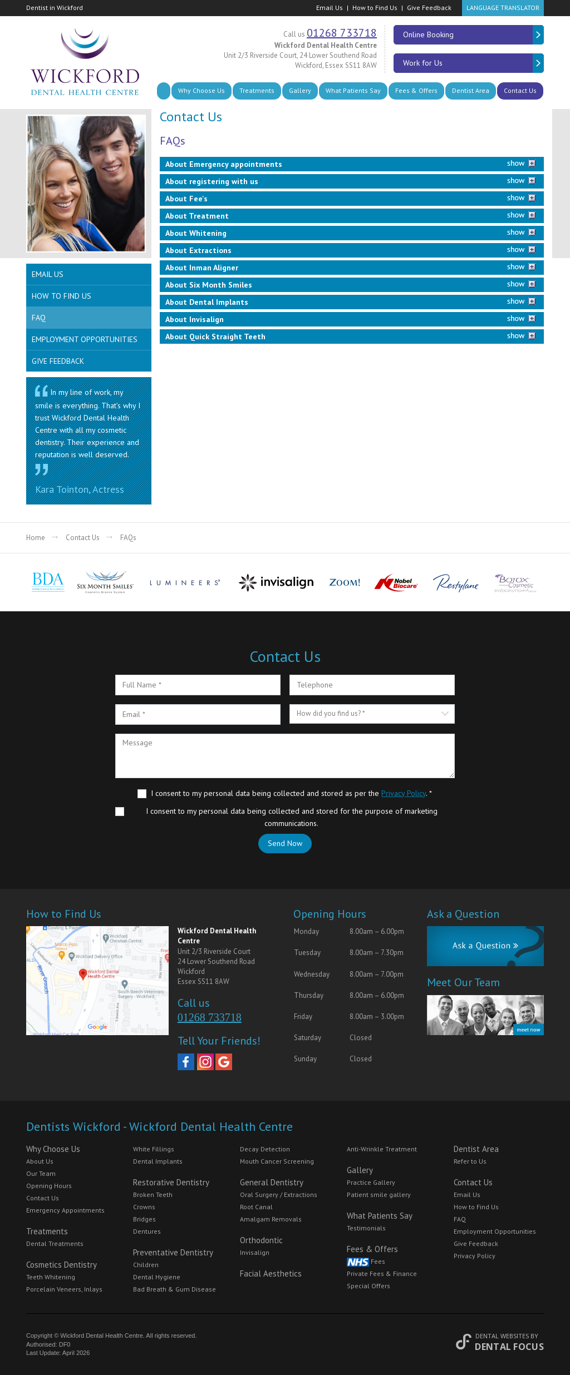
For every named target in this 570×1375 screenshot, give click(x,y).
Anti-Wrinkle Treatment (382, 1149)
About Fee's (186, 199)
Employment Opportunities (84, 339)
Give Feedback (429, 7)
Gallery (300, 90)
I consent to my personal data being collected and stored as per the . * (291, 793)
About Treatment (197, 216)
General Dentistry (271, 1182)
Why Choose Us (201, 90)
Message (285, 756)
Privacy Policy (403, 793)
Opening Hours (49, 1185)
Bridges (144, 1219)
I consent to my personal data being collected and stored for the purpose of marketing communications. (292, 817)
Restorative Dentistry (171, 1182)
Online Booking (473, 34)
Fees (366, 1261)
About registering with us (211, 181)
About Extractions (198, 250)
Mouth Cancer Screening (277, 1161)
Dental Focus (509, 1347)
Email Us (329, 7)
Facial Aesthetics (271, 1273)
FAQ (39, 318)
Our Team (41, 1173)
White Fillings (153, 1149)
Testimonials (366, 1228)
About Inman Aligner (201, 268)
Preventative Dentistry (173, 1252)
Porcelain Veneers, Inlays (64, 1289)
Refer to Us (470, 1161)
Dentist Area (470, 90)
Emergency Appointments (65, 1210)
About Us (39, 1161)
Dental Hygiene (156, 1277)
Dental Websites (502, 1336)
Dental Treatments (54, 1243)
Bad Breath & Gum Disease (174, 1289)
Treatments (256, 90)
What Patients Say (353, 90)
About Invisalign (194, 319)
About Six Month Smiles (208, 285)
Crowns (144, 1207)
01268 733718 (342, 33)
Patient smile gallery (379, 1194)
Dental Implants (158, 1161)
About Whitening (196, 233)
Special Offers (368, 1286)
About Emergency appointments (223, 164)
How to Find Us (374, 7)
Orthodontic (261, 1240)
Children (146, 1264)
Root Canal (256, 1207)
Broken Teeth (153, 1194)
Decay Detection (265, 1149)
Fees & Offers (416, 90)
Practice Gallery (371, 1182)
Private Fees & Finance (382, 1273)
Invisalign (254, 1252)
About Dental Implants (206, 302)
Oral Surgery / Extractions (278, 1194)
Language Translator (502, 7)
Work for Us (473, 63)
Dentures (147, 1231)
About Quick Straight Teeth (215, 337)
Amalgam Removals (271, 1219)
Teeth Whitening (50, 1277)
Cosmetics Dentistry (61, 1264)
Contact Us (520, 90)
